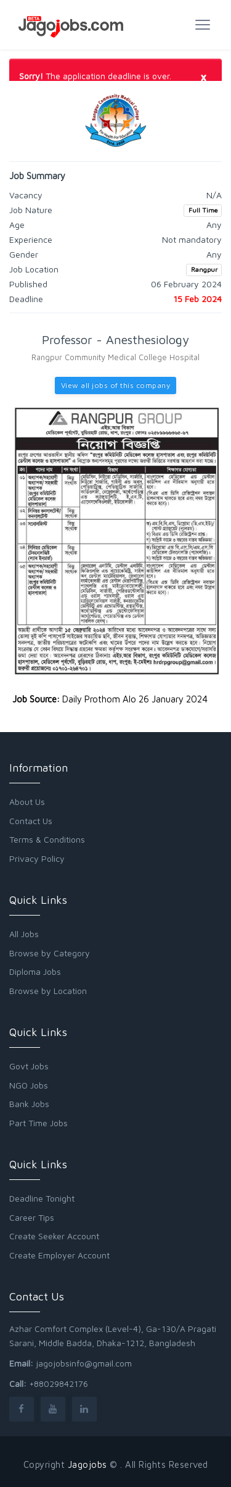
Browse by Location (48, 990)
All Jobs (24, 934)
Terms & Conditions (47, 839)
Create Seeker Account (54, 1236)
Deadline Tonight (42, 1198)
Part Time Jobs (38, 1123)
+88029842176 (58, 1383)
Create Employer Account (59, 1255)
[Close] (203, 76)
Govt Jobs (29, 1066)
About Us (27, 801)
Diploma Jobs (35, 971)
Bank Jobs (29, 1103)
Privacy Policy (37, 858)
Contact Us (30, 820)
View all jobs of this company (116, 385)
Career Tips (31, 1217)
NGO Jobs (28, 1085)
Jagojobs (87, 1464)
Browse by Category (49, 953)
